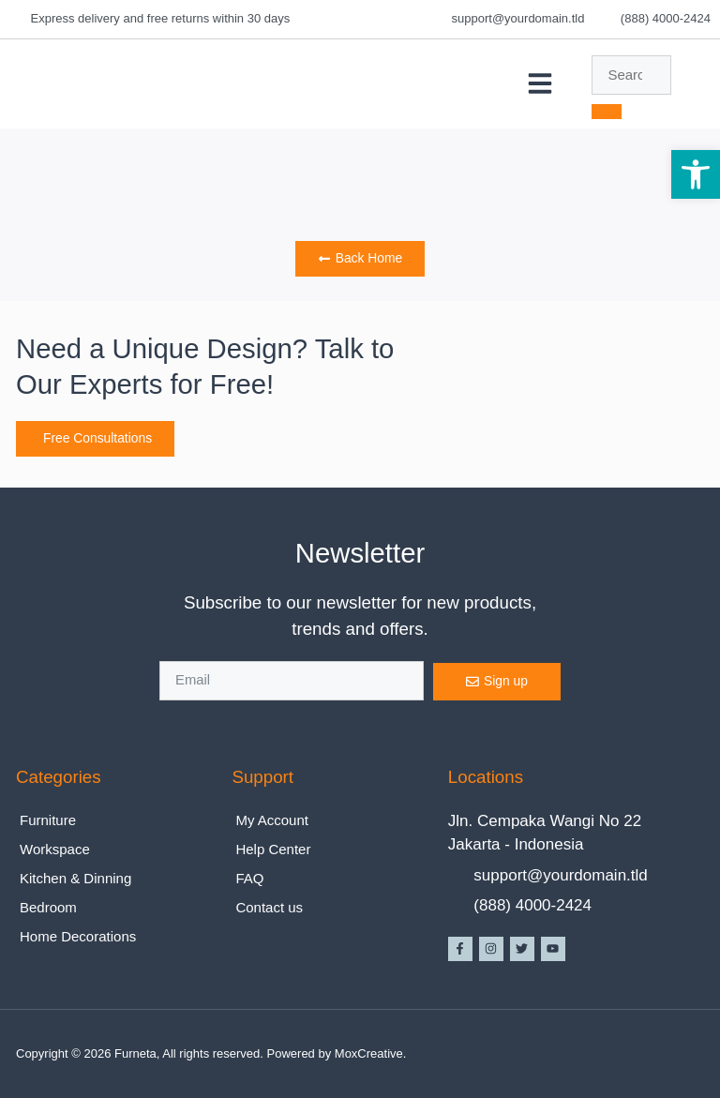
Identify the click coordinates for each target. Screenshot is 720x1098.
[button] (540, 83)
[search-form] (631, 75)
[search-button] (607, 111)
